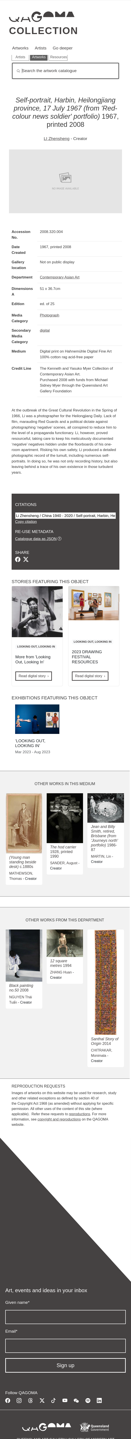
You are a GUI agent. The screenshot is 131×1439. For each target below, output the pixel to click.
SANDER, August (64, 863)
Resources (58, 57)
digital (45, 330)
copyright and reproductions (59, 1119)
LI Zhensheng (56, 138)
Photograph (49, 315)
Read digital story (32, 676)
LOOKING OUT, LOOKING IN (36, 646)
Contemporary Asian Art (60, 277)
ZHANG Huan (61, 972)
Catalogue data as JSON (36, 539)
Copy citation (26, 521)
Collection (43, 30)
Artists (40, 48)
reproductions (79, 1114)
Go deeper (63, 48)
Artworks (20, 48)
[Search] (65, 70)
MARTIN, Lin (101, 856)
